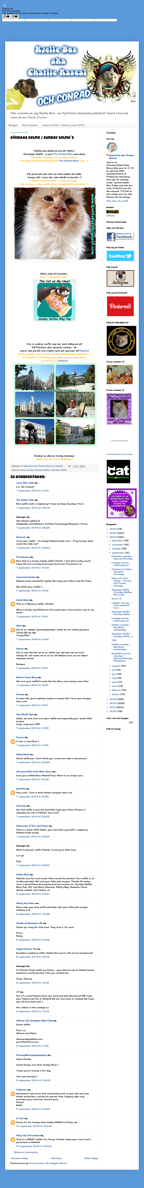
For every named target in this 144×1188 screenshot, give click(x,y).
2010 (114, 711)
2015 (113, 533)
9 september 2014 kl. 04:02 (33, 1080)
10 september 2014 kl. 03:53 (34, 1146)
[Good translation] (6, 16)
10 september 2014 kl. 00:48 (34, 1126)
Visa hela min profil (117, 201)
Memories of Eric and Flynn (32, 826)
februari (117, 690)
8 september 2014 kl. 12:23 (32, 982)
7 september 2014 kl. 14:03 (32, 567)
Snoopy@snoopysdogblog (31, 1055)
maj (114, 678)
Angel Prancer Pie (26, 949)
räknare (110, 215)
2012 (113, 703)
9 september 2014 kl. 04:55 (33, 1109)
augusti (116, 666)
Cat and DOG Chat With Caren (34, 771)
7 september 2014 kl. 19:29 (32, 728)
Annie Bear (22, 600)
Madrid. (63, 360)
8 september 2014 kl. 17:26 (32, 1046)
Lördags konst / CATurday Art (121, 563)
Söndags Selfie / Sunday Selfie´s (122, 634)
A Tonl (20, 1118)
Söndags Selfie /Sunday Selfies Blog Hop (122, 592)
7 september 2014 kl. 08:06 (33, 507)
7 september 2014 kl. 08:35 (33, 527)
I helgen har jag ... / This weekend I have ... (122, 605)
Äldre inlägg (91, 1158)
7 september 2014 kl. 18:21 (32, 668)
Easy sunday (27, 470)
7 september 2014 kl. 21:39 (32, 796)
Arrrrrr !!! (116, 598)
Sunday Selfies (42, 470)
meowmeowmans (26, 577)
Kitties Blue (22, 874)
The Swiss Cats (25, 500)
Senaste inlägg (19, 1158)
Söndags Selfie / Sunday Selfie (121, 612)
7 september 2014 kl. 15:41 (32, 616)
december (118, 540)
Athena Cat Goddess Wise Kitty (34, 1020)
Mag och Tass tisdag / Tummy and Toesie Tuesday (121, 582)
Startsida (56, 1158)
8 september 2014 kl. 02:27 (33, 894)
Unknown (21, 1089)
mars (115, 686)
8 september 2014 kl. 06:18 (32, 957)
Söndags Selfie (59, 470)
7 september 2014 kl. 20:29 (33, 762)
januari (116, 694)
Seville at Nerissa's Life (29, 923)
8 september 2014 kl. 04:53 (33, 939)
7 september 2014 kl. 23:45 (32, 865)
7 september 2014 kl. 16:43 (32, 639)
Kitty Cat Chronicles (28, 1135)
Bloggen (13, 125)
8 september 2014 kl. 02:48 (33, 914)
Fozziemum (22, 557)
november (118, 544)
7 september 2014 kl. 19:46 (32, 745)
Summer (21, 537)
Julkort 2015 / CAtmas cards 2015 (63, 125)
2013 (113, 699)
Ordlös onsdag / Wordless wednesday (121, 627)
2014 (113, 537)
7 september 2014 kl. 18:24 (32, 685)
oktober (117, 548)
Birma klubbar (30, 125)
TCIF (114, 640)
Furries (20, 694)
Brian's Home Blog (26, 677)
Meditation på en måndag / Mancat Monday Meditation (122, 657)
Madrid (84, 350)
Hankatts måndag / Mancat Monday (122, 557)
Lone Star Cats (25, 483)
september (118, 552)
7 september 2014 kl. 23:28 (32, 836)
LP (17, 992)
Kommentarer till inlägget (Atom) (48, 1163)
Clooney (21, 805)
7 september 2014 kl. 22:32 (32, 816)
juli (114, 670)
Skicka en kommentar (26, 1152)
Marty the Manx (25, 903)
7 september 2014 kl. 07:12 (32, 490)
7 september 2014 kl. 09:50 (33, 547)
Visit (119, 454)
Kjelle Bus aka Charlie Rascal (121, 156)
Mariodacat (22, 754)
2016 (113, 529)
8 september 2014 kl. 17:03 (32, 1011)
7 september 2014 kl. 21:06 (32, 779)
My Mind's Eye (24, 714)
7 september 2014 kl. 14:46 (32, 590)
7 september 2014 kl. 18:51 (32, 705)
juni (114, 674)
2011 (113, 707)
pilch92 (20, 788)
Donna (20, 737)
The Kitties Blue (63, 154)
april (115, 682)
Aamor (20, 648)
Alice (19, 625)
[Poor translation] (15, 16)
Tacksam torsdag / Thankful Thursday (122, 571)
